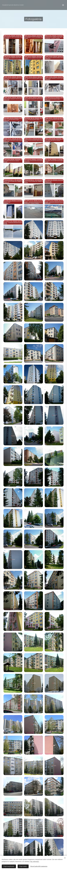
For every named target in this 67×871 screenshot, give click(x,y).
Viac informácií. (34, 861)
